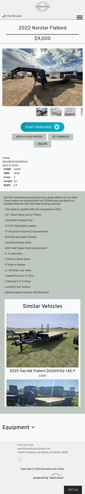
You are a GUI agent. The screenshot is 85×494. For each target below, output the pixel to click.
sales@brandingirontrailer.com (33, 448)
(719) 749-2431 (12, 16)
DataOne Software (52, 485)
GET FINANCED (60, 136)
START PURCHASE (42, 127)
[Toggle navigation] (79, 16)
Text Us (73, 489)
